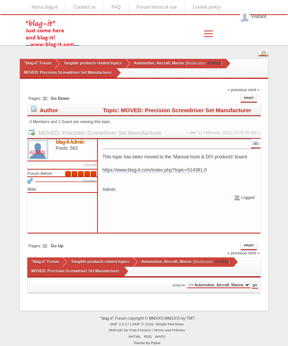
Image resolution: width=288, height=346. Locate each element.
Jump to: (179, 285)
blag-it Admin (70, 142)
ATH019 (214, 63)
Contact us (84, 7)
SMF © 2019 (142, 324)
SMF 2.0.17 (119, 324)
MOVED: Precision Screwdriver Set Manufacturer (100, 132)
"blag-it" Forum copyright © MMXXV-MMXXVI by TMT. (147, 318)
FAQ (116, 7)
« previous (237, 89)
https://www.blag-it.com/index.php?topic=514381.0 (154, 170)
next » (254, 89)
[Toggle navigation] (208, 33)
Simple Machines (169, 324)
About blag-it (44, 7)
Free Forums (140, 330)
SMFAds (116, 330)
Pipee (155, 343)
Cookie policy (206, 7)
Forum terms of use (156, 7)
